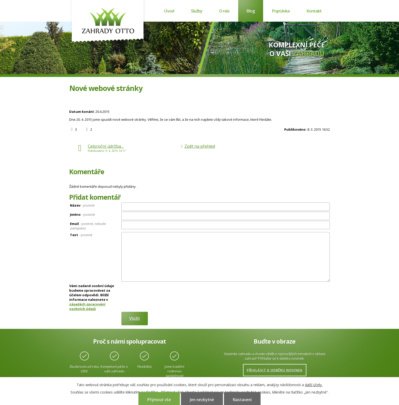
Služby (196, 11)
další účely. (313, 384)
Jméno (82, 214)
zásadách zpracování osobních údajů (87, 306)
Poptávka (281, 11)
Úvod (169, 11)
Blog (250, 11)
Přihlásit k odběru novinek (275, 370)
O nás (224, 11)
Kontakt (314, 11)
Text (81, 235)
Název (82, 205)
